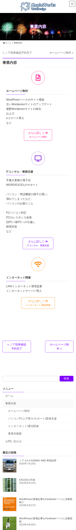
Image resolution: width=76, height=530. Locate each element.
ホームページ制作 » (61, 52)
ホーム (9, 395)
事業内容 (10, 403)
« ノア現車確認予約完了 (17, 52)
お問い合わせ (13, 441)
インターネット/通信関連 (23, 426)
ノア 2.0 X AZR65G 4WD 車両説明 (37, 460)
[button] (38, 135)
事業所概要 (15, 433)
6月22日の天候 (27, 480)
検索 (66, 378)
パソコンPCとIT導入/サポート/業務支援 (32, 418)
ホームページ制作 (19, 411)
